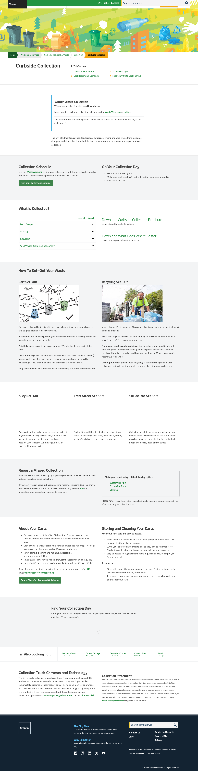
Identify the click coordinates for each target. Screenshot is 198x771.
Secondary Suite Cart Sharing (127, 75)
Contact (115, 3)
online (127, 112)
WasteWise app (113, 112)
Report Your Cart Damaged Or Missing (40, 580)
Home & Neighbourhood (148, 14)
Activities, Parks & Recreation (36, 14)
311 (100, 3)
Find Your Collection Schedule (36, 183)
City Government (91, 14)
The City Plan (81, 726)
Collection (78, 55)
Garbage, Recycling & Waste (56, 55)
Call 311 (114, 489)
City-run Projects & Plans (110, 14)
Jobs (106, 3)
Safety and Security (164, 732)
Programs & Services (167, 14)
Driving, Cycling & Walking (129, 14)
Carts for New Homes (84, 71)
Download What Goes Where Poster (129, 236)
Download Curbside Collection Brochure (132, 220)
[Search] (152, 3)
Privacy (158, 740)
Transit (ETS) (183, 14)
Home (12, 55)
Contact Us (134, 732)
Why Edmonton (82, 739)
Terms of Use (161, 736)
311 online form (118, 486)
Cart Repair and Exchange (86, 75)
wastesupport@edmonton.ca (39, 572)
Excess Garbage (120, 71)
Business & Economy (73, 14)
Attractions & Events (57, 14)
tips (82, 488)
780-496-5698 (87, 695)
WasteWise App (35, 172)
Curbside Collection (96, 55)
